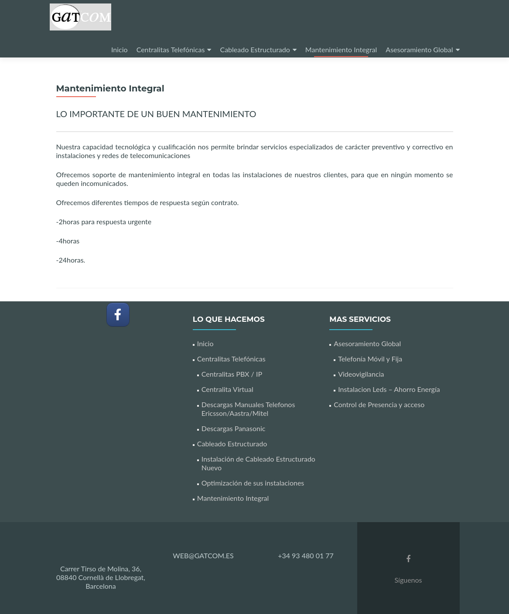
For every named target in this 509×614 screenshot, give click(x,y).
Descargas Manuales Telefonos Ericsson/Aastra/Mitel (248, 408)
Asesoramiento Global (419, 49)
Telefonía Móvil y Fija (370, 358)
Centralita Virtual (227, 389)
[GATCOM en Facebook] (118, 315)
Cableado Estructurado (255, 49)
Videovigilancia (361, 374)
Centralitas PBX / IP (232, 374)
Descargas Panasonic (234, 428)
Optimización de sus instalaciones (253, 483)
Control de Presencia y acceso (379, 404)
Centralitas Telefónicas (171, 49)
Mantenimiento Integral (341, 49)
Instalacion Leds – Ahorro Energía (389, 389)
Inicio (119, 49)
